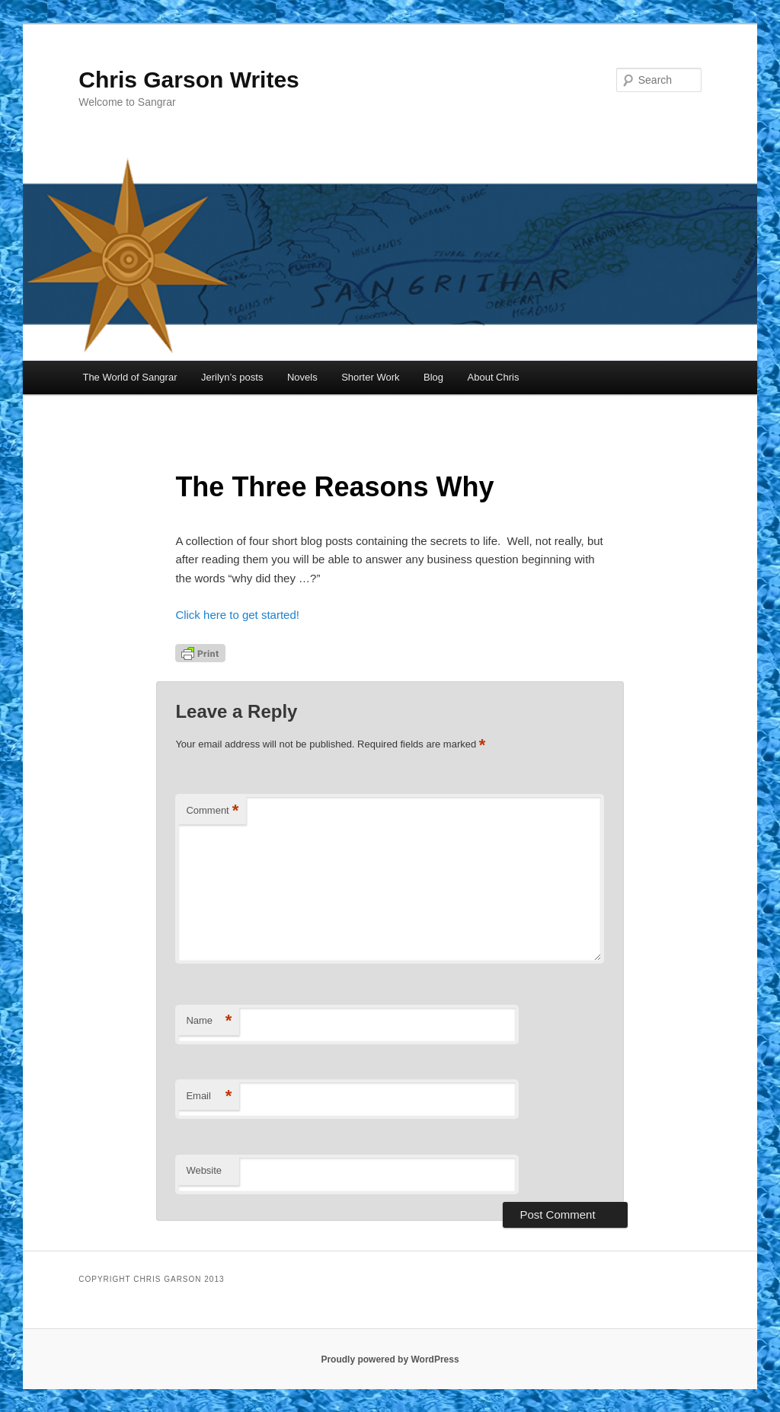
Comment (212, 811)
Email (209, 1096)
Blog (433, 377)
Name (209, 1021)
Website (204, 1170)
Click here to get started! (237, 614)
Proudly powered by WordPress (390, 1359)
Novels (302, 377)
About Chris (493, 377)
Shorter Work (370, 377)
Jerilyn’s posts (232, 377)
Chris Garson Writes (188, 79)
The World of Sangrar (129, 377)
